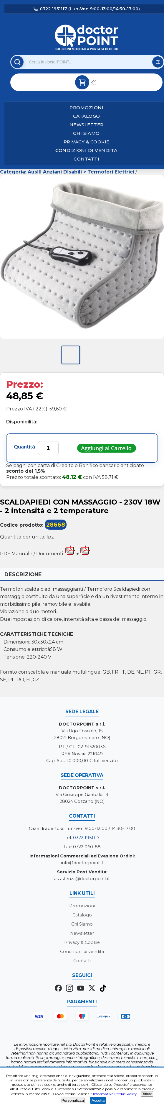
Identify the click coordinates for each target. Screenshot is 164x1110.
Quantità (24, 447)
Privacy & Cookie (87, 142)
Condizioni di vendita (86, 150)
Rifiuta (147, 1094)
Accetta (98, 1100)
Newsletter (86, 124)
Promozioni (86, 107)
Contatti (86, 159)
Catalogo (86, 116)
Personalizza (73, 1100)
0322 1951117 (86, 837)
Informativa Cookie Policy (115, 1094)
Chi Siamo (86, 133)
